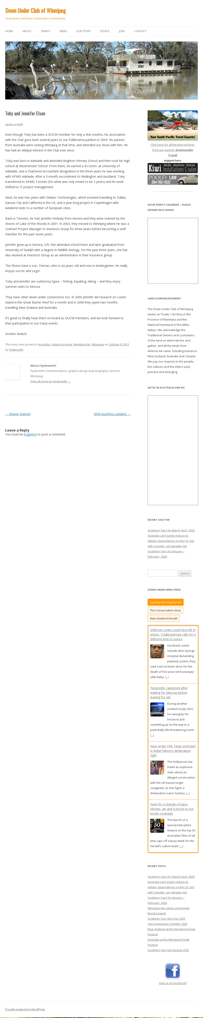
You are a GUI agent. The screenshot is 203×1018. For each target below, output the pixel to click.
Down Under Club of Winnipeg (35, 10)
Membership (81, 344)
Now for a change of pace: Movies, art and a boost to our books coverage (172, 808)
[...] (167, 677)
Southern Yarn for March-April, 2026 (171, 530)
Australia (44, 344)
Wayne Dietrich (18, 414)
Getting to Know (61, 344)
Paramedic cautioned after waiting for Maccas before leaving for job (169, 692)
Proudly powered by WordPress (25, 1009)
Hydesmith (16, 350)
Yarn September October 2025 (167, 924)
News (63, 31)
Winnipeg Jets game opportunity (169, 908)
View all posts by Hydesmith (50, 381)
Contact (140, 31)
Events (45, 31)
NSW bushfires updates (112, 414)
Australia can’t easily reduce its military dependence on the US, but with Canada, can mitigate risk (171, 541)
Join (122, 31)
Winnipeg (98, 344)
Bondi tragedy (157, 914)
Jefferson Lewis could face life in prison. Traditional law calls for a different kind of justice (173, 634)
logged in (30, 434)
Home (9, 31)
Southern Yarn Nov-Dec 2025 (166, 919)
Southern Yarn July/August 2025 (168, 950)
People (104, 31)
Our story (83, 31)
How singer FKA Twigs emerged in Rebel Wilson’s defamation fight (172, 750)
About (27, 31)
